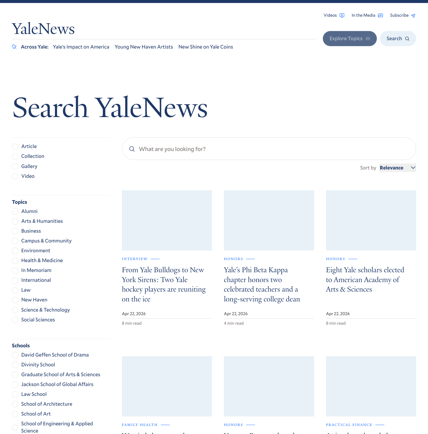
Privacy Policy (343, 379)
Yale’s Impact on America (81, 46)
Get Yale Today (357, 285)
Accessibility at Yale (349, 370)
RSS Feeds (341, 339)
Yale (340, 412)
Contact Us (343, 355)
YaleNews (43, 30)
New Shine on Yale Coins (205, 46)
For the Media (345, 347)
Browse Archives (349, 331)
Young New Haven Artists (144, 46)
